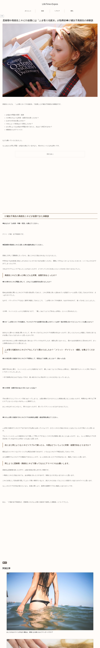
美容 (4, 562)
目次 (48, 154)
